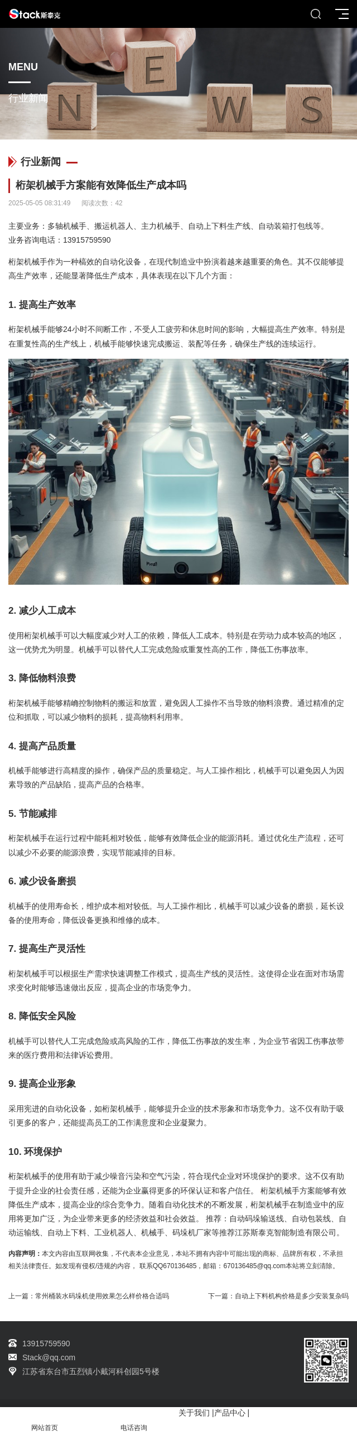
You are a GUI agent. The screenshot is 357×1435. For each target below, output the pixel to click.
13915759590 (87, 239)
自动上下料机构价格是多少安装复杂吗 (292, 1296)
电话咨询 (133, 1421)
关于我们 (194, 1412)
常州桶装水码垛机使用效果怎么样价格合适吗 (102, 1296)
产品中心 (229, 1412)
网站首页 (44, 1421)
